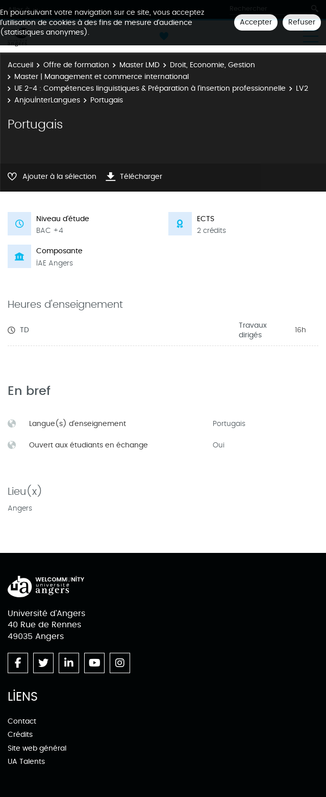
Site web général (37, 748)
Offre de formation (76, 65)
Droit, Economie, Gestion (212, 65)
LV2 (302, 88)
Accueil (20, 65)
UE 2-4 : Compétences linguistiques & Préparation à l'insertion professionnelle (150, 88)
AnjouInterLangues (47, 100)
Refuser (301, 22)
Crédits (20, 734)
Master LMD (139, 65)
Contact (22, 721)
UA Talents (26, 761)
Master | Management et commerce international (101, 76)
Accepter (256, 22)
